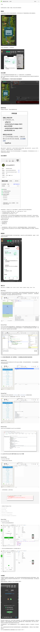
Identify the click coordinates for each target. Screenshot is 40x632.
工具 (2, 4)
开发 (35, 1)
